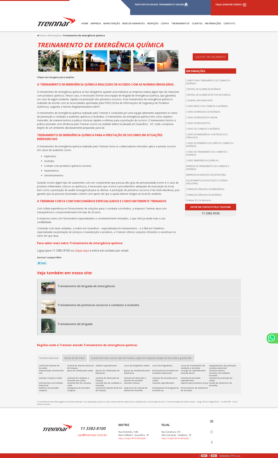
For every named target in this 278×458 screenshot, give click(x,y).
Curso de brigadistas (198, 123)
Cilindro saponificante (199, 100)
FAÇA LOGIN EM (231, 4)
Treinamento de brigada (75, 324)
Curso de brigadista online (201, 117)
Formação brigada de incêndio (204, 194)
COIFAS (165, 23)
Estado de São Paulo (74, 358)
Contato (229, 23)
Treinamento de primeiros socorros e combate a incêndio (98, 305)
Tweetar (42, 263)
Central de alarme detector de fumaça (208, 94)
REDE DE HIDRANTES (133, 23)
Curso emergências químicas (202, 160)
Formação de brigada (198, 200)
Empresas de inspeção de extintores (206, 174)
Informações (213, 23)
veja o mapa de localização (132, 438)
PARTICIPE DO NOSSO (161, 4)
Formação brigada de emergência (205, 189)
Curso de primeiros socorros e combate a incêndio (210, 145)
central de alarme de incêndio (203, 89)
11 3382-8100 (92, 428)
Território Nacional (48, 358)
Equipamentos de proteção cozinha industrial (207, 182)
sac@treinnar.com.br (92, 435)
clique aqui (82, 250)
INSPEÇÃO (153, 23)
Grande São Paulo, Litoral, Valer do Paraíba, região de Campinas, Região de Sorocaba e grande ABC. (141, 358)
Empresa (96, 23)
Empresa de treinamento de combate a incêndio (207, 168)
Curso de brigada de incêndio (203, 111)
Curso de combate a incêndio (203, 128)
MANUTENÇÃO (111, 23)
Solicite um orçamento (210, 57)
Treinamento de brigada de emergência (86, 286)
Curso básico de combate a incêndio (207, 106)
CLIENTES (197, 23)
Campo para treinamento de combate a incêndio (208, 82)
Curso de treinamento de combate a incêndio (206, 153)
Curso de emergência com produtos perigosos (206, 136)
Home (84, 23)
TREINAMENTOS (180, 23)
